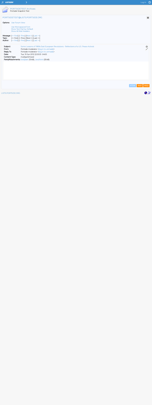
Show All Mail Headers (20, 31)
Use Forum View (18, 23)
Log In (143, 2)
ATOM (132, 394)
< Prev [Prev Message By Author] (22, 40)
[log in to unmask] (46, 49)
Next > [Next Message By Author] (29, 40)
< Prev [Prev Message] (22, 36)
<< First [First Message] (15, 36)
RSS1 (140, 394)
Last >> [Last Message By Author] (37, 40)
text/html (39, 60)
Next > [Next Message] (29, 36)
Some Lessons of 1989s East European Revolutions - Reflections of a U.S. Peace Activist (57, 46)
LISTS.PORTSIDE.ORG (10, 402)
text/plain (24, 60)
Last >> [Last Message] (37, 36)
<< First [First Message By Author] (15, 40)
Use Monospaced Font (20, 27)
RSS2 (146, 394)
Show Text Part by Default (22, 29)
